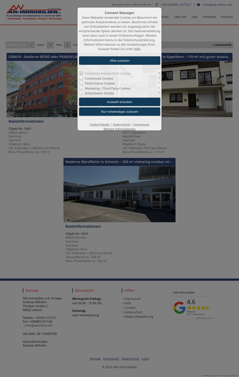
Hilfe (137, 49)
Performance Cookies (100, 83)
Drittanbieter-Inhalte (99, 93)
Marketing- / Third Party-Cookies (107, 88)
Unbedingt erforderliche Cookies (108, 73)
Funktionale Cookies (99, 78)
